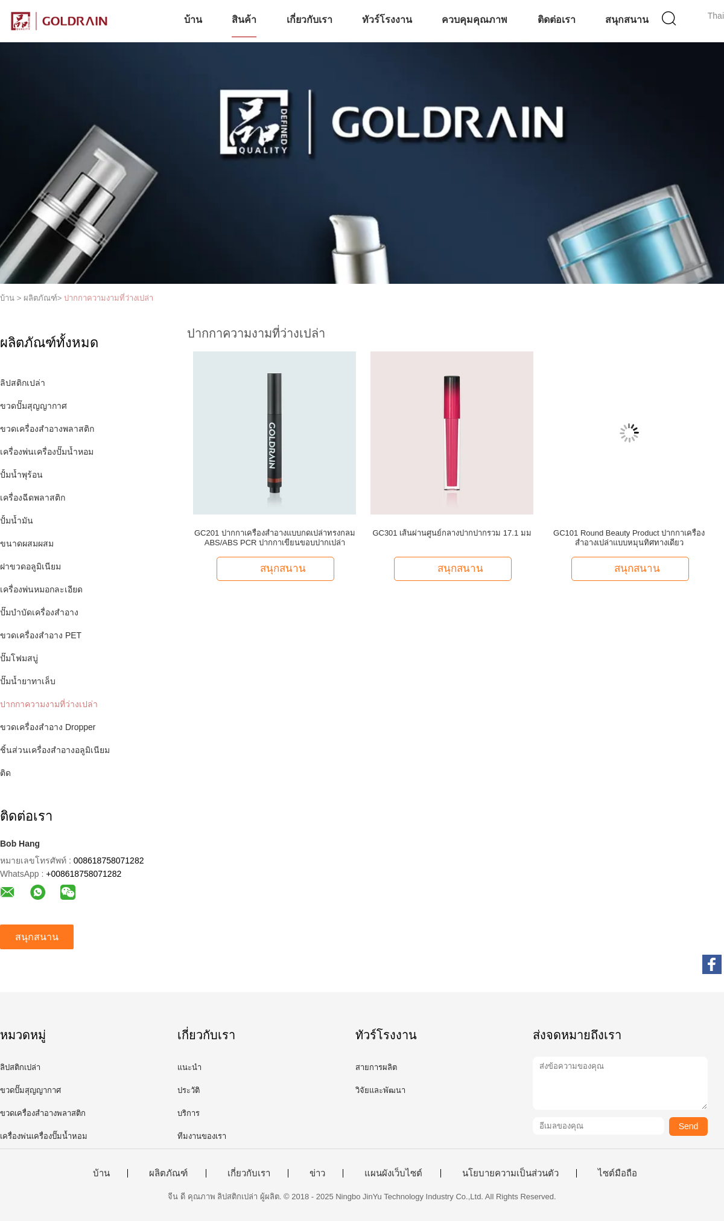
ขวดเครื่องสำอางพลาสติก (47, 429)
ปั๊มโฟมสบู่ (19, 658)
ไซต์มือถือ (617, 1173)
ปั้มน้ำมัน (16, 520)
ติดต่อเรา (557, 19)
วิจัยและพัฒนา (380, 1090)
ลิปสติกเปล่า (22, 383)
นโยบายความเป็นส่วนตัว (510, 1173)
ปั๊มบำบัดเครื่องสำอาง (39, 612)
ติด (5, 773)
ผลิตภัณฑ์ (168, 1173)
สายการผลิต (376, 1067)
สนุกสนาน (627, 19)
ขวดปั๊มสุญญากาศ (33, 406)
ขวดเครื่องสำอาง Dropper (47, 727)
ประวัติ (188, 1090)
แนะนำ (189, 1067)
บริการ (188, 1113)
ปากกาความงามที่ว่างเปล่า (108, 298)
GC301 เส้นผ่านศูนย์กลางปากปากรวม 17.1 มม (451, 532)
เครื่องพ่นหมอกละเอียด (41, 589)
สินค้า (244, 19)
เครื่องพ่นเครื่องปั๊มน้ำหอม (47, 452)
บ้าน (193, 19)
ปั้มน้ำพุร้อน (21, 474)
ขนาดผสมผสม (27, 543)
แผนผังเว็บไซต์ (393, 1173)
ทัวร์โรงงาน (387, 19)
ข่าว (317, 1173)
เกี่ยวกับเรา (309, 19)
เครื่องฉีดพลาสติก (32, 497)
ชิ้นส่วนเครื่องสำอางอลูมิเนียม (55, 750)
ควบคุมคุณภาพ (474, 19)
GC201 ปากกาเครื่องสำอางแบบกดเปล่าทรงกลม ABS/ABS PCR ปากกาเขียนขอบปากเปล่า (274, 537)
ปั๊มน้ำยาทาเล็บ (28, 681)
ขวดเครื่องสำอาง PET (40, 635)
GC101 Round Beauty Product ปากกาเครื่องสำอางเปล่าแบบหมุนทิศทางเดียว (629, 537)
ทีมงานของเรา (201, 1136)
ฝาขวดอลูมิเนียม (30, 566)
